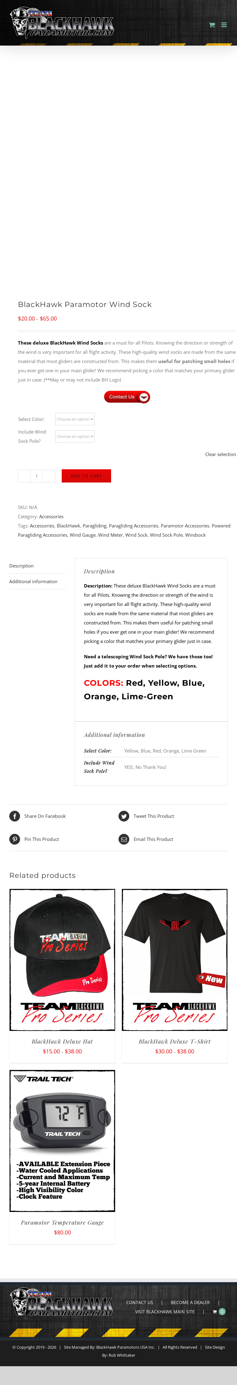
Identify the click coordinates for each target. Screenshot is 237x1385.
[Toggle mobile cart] (212, 25)
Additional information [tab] (33, 581)
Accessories (51, 516)
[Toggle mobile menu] (224, 25)
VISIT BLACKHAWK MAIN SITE (165, 1311)
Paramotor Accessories (185, 526)
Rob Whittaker (122, 1355)
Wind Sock (136, 535)
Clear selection (220, 454)
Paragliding (94, 526)
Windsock (195, 535)
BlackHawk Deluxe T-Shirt (175, 1041)
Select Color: (31, 419)
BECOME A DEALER (190, 1302)
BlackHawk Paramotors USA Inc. (125, 1347)
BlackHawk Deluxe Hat (62, 1041)
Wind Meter (110, 535)
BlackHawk (68, 526)
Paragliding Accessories (133, 526)
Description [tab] (21, 566)
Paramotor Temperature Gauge (62, 1222)
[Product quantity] (37, 476)
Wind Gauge (83, 535)
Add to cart (86, 476)
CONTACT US (139, 1302)
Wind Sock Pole (166, 535)
